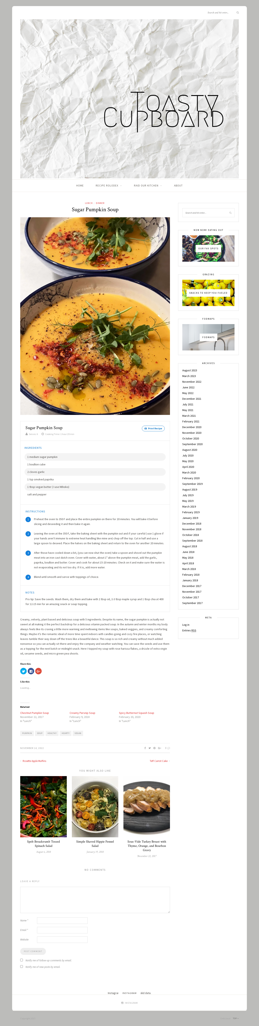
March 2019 (189, 506)
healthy (52, 732)
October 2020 (190, 438)
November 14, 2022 (32, 747)
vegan (78, 732)
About (178, 185)
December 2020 (191, 427)
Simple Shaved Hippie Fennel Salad (95, 843)
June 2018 (188, 552)
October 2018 (190, 535)
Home (80, 185)
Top (236, 1018)
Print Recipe (153, 428)
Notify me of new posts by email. (42, 966)
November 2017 (191, 591)
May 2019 (187, 501)
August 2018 (189, 546)
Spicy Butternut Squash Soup (136, 712)
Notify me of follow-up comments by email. (48, 960)
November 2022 (191, 381)
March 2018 (189, 569)
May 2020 (187, 461)
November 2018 (191, 529)
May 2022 (187, 393)
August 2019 (189, 489)
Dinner (100, 203)
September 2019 (192, 484)
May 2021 (187, 410)
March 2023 (189, 376)
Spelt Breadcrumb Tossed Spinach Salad (43, 843)
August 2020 (189, 450)
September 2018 (192, 540)
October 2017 (190, 597)
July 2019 (187, 495)
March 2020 (189, 472)
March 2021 (189, 416)
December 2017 (191, 586)
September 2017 (192, 603)
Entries (189, 630)
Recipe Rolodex (107, 185)
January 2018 (190, 580)
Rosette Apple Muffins (33, 760)
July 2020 (187, 455)
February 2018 (191, 574)
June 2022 (188, 387)
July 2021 (187, 404)
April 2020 (188, 467)
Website (24, 939)
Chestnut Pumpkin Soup (34, 712)
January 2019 (190, 518)
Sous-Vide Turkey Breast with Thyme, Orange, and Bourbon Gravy (146, 845)
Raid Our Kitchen (146, 185)
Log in (185, 625)
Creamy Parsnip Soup (82, 712)
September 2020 (192, 444)
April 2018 (188, 563)
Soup (39, 732)
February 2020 (191, 478)
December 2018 (191, 523)
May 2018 (187, 557)
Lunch (89, 203)
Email (24, 930)
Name (24, 920)
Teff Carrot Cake (160, 760)
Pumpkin (27, 732)
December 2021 (191, 399)
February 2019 (191, 512)
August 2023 (189, 370)
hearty (66, 732)
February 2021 (191, 421)
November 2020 (191, 433)
